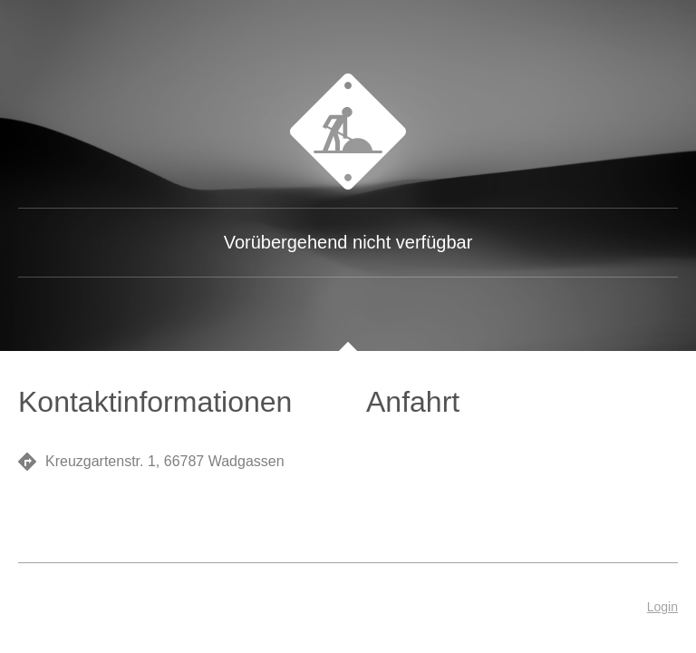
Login (662, 606)
